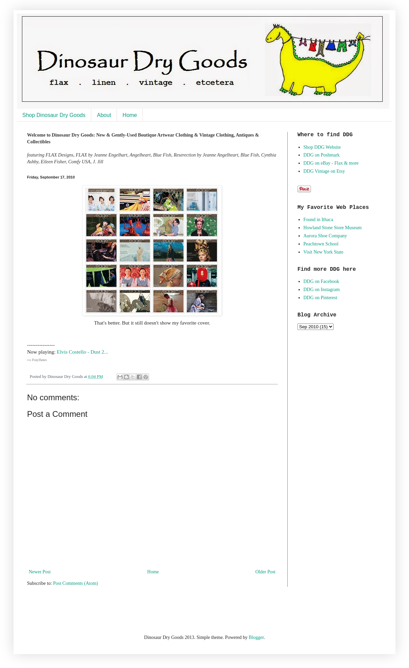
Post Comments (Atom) (75, 583)
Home (130, 115)
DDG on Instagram (322, 289)
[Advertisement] (106, 609)
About (104, 115)
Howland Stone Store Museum (333, 227)
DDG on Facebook (321, 281)
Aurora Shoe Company (325, 235)
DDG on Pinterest (320, 297)
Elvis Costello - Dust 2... (82, 352)
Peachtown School (321, 243)
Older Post (266, 571)
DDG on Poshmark (322, 155)
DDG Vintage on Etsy (324, 171)
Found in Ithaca (318, 219)
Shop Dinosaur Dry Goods (54, 115)
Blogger (256, 637)
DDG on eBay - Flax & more (331, 163)
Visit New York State (323, 252)
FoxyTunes (39, 360)
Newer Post (40, 571)
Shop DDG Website (322, 147)
